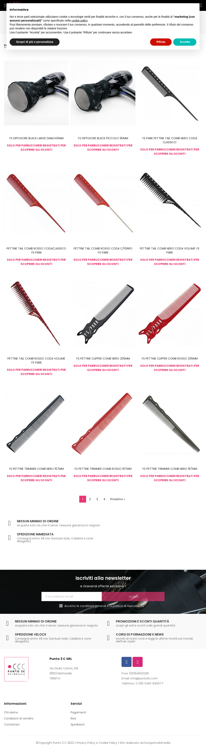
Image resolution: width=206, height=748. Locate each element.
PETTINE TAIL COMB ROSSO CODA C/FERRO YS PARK (103, 250)
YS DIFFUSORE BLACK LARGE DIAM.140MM (36, 138)
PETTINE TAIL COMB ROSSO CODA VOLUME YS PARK (36, 360)
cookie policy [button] (79, 20)
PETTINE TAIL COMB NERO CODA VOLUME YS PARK (169, 250)
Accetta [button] (185, 41)
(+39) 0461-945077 (149, 683)
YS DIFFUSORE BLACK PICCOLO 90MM (103, 138)
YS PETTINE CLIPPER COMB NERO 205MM (103, 358)
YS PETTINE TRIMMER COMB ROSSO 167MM (103, 469)
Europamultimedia (157, 743)
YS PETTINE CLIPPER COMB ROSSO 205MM (169, 358)
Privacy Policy (85, 743)
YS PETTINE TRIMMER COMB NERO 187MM (169, 469)
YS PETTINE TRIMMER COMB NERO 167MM (36, 469)
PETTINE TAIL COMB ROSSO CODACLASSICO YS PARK (36, 250)
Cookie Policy (108, 743)
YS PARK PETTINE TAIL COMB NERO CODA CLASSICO (169, 140)
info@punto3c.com (144, 678)
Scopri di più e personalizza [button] (34, 41)
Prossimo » (117, 499)
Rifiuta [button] (161, 41)
